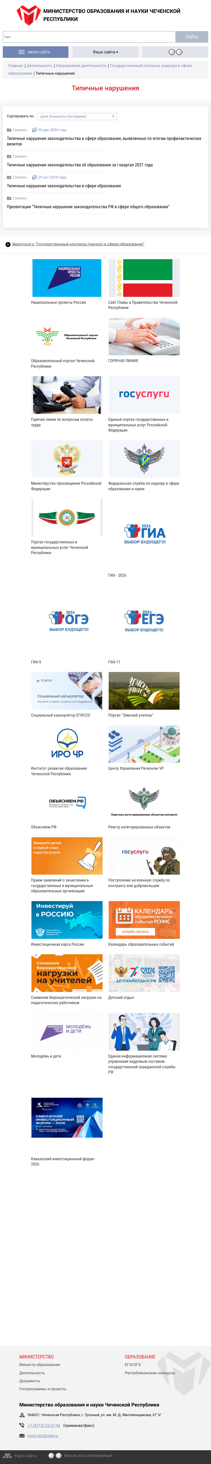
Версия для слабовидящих (88, 1456)
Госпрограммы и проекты (42, 1389)
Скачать (20, 130)
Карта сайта (25, 1456)
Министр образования (39, 1365)
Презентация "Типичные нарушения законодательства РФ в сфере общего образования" (88, 206)
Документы (29, 1381)
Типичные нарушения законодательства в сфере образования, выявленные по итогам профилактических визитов (104, 141)
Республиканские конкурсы (150, 1373)
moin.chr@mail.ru (43, 1436)
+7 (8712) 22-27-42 (44, 1426)
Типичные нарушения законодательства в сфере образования (64, 185)
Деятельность (32, 1373)
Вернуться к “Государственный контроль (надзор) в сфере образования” (78, 244)
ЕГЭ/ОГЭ (133, 1365)
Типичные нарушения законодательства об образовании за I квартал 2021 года (80, 164)
